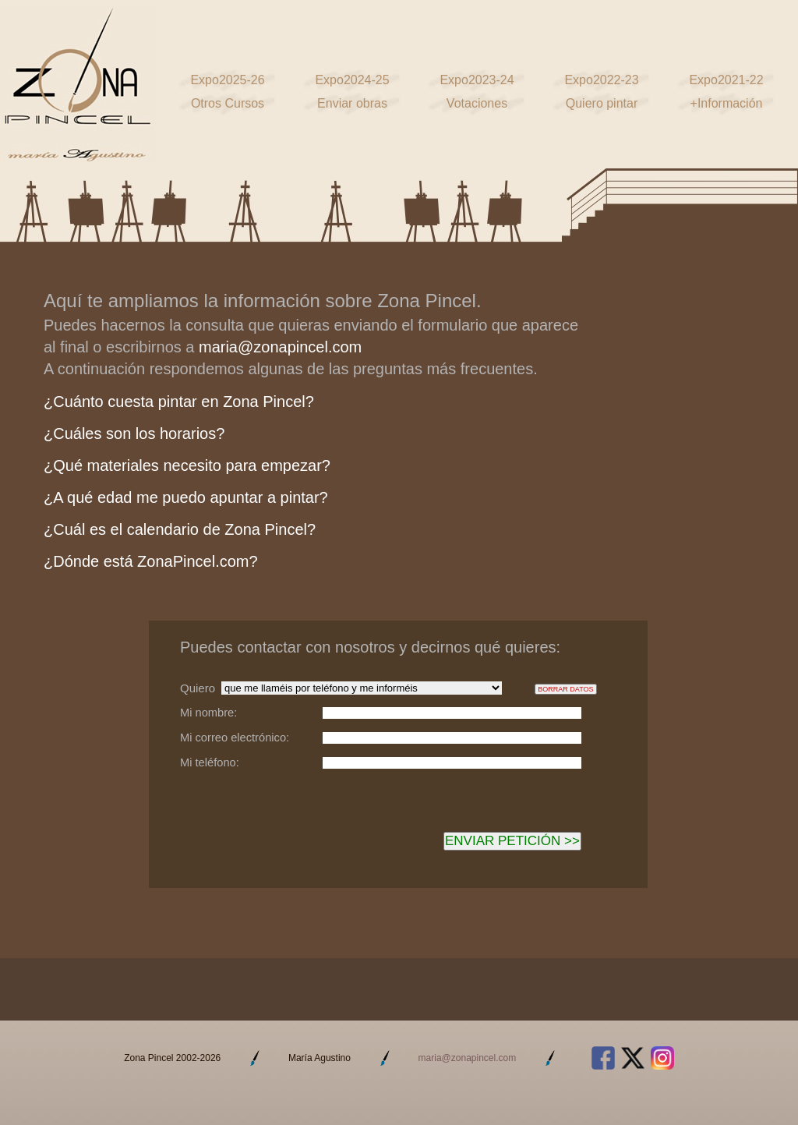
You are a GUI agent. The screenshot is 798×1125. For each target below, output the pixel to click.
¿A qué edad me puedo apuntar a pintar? (186, 497)
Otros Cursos (227, 103)
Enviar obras (352, 103)
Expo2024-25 (352, 80)
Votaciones (477, 103)
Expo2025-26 (227, 80)
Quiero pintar (602, 103)
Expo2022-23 (601, 80)
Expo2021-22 (726, 80)
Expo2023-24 (477, 80)
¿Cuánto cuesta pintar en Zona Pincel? (179, 401)
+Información (726, 103)
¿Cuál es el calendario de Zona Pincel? (180, 529)
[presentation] (298, 824)
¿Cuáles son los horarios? (134, 433)
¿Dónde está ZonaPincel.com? (151, 561)
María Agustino (319, 1057)
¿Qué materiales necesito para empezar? (187, 465)
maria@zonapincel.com (280, 347)
